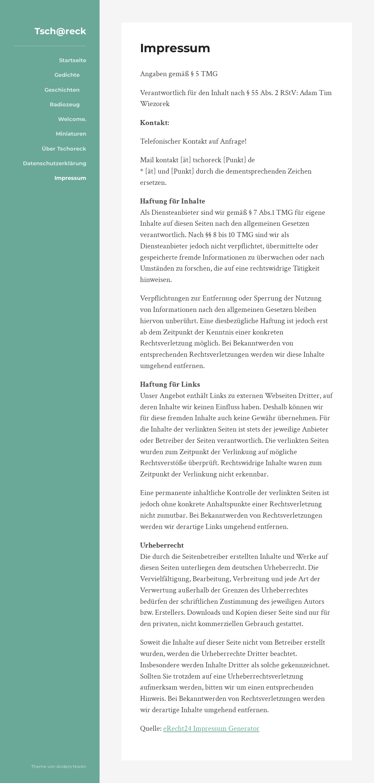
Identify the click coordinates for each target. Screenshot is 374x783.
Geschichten (62, 89)
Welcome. (72, 119)
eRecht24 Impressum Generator (211, 728)
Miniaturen (71, 133)
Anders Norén (71, 766)
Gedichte (67, 74)
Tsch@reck (60, 31)
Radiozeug (65, 104)
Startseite (72, 60)
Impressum (70, 178)
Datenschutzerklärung (54, 163)
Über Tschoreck (64, 148)
